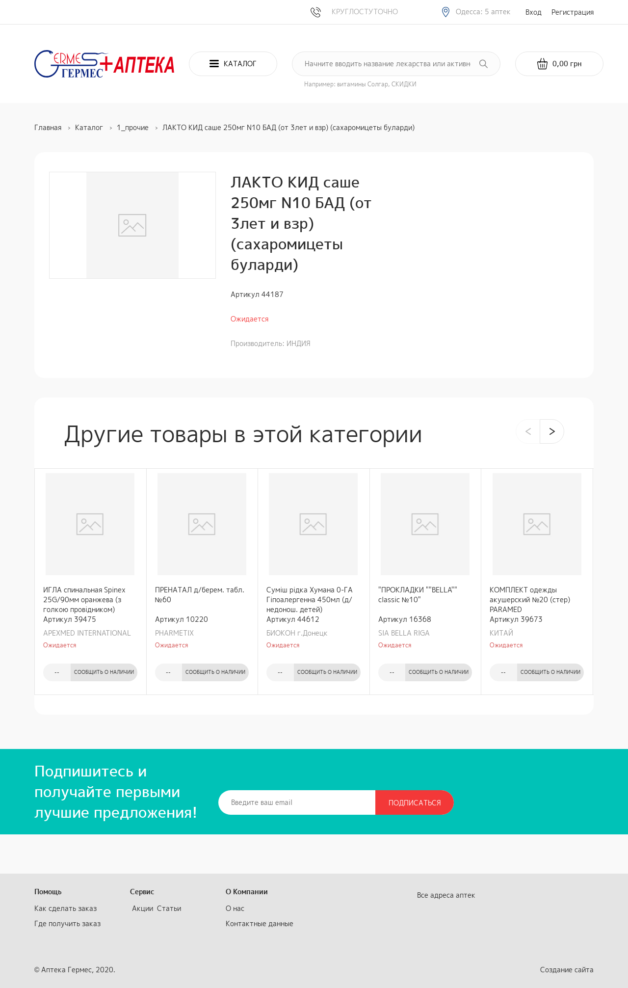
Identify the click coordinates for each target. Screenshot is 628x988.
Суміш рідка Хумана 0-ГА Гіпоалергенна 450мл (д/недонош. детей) (309, 599)
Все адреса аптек (446, 895)
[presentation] (528, 431)
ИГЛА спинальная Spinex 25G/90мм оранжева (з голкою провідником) (84, 599)
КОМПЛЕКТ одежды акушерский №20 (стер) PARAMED (530, 599)
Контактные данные (259, 923)
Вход (533, 12)
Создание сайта (567, 969)
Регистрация (572, 12)
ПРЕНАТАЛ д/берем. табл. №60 (199, 594)
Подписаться (415, 802)
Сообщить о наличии (104, 671)
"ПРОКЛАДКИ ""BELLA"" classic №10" (417, 594)
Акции (142, 908)
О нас (235, 908)
